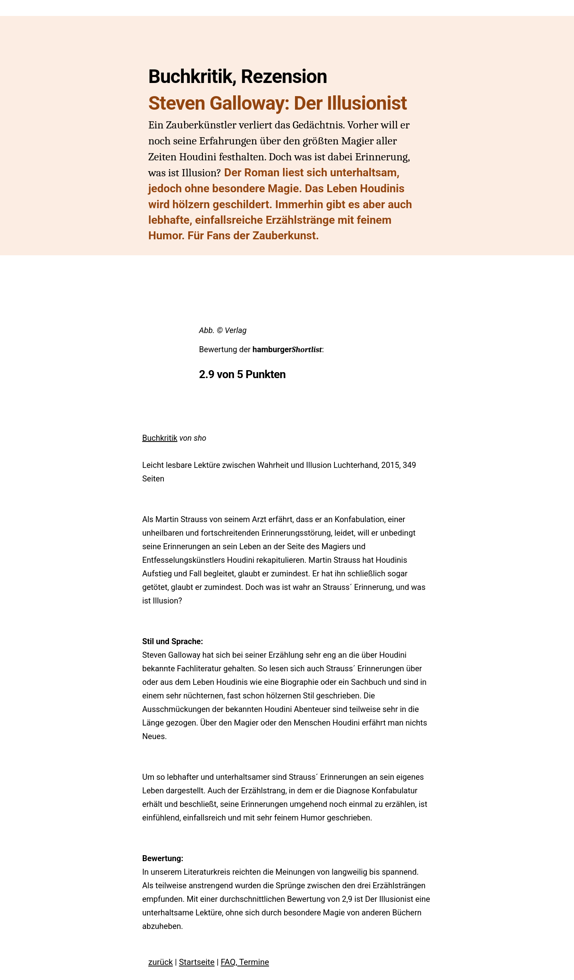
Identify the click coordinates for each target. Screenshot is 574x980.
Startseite (196, 962)
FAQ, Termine (245, 962)
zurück (160, 962)
